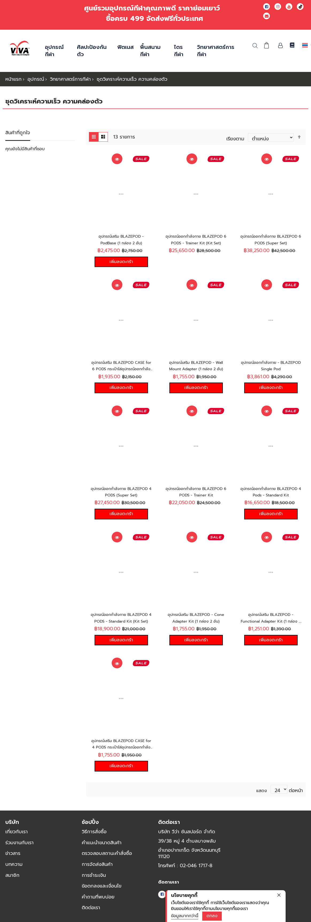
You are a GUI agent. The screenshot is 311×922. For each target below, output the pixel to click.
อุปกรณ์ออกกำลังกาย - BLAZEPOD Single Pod (271, 365)
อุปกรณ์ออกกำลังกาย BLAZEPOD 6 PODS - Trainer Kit (196, 496)
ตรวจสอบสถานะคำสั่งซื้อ (107, 857)
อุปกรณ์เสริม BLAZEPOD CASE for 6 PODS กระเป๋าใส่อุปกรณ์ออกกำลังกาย (121, 369)
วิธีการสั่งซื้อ (94, 835)
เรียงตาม (235, 137)
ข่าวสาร (12, 857)
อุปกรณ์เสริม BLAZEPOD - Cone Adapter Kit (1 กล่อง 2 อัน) (196, 624)
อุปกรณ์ (36, 79)
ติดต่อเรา (91, 911)
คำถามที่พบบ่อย (98, 900)
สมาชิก (12, 879)
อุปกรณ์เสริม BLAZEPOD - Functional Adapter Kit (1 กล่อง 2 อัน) (271, 624)
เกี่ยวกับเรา (16, 835)
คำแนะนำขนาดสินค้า (102, 846)
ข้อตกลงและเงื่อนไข (101, 889)
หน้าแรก (13, 79)
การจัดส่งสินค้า (97, 868)
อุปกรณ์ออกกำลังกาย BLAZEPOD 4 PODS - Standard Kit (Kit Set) (121, 624)
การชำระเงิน (94, 879)
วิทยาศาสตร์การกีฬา (70, 79)
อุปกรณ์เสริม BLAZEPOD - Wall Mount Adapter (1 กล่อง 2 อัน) (196, 365)
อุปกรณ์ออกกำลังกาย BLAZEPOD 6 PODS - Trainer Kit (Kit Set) (196, 241)
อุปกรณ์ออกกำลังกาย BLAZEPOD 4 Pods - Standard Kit (271, 496)
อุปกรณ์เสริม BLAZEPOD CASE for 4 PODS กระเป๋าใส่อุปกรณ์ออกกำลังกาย (121, 751)
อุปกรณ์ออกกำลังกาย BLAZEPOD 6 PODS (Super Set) (270, 241)
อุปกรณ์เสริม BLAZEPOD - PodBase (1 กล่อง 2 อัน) (121, 238)
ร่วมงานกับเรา (19, 846)
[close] (279, 895)
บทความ (13, 868)
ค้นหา (255, 45)
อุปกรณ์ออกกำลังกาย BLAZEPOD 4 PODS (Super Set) (121, 496)
